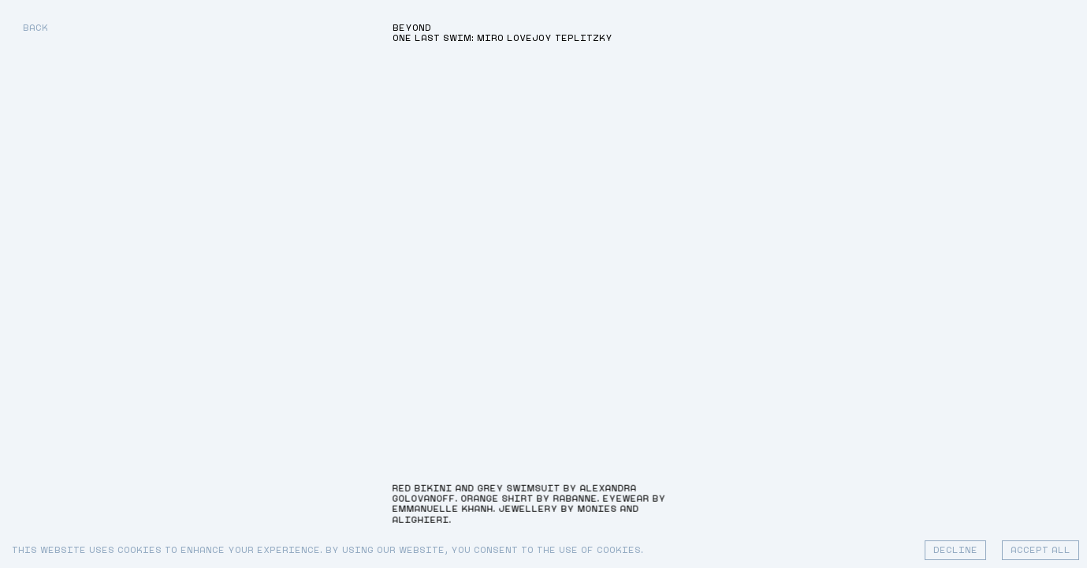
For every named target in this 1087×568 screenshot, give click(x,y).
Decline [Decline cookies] (955, 550)
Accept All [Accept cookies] (1040, 550)
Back (35, 28)
